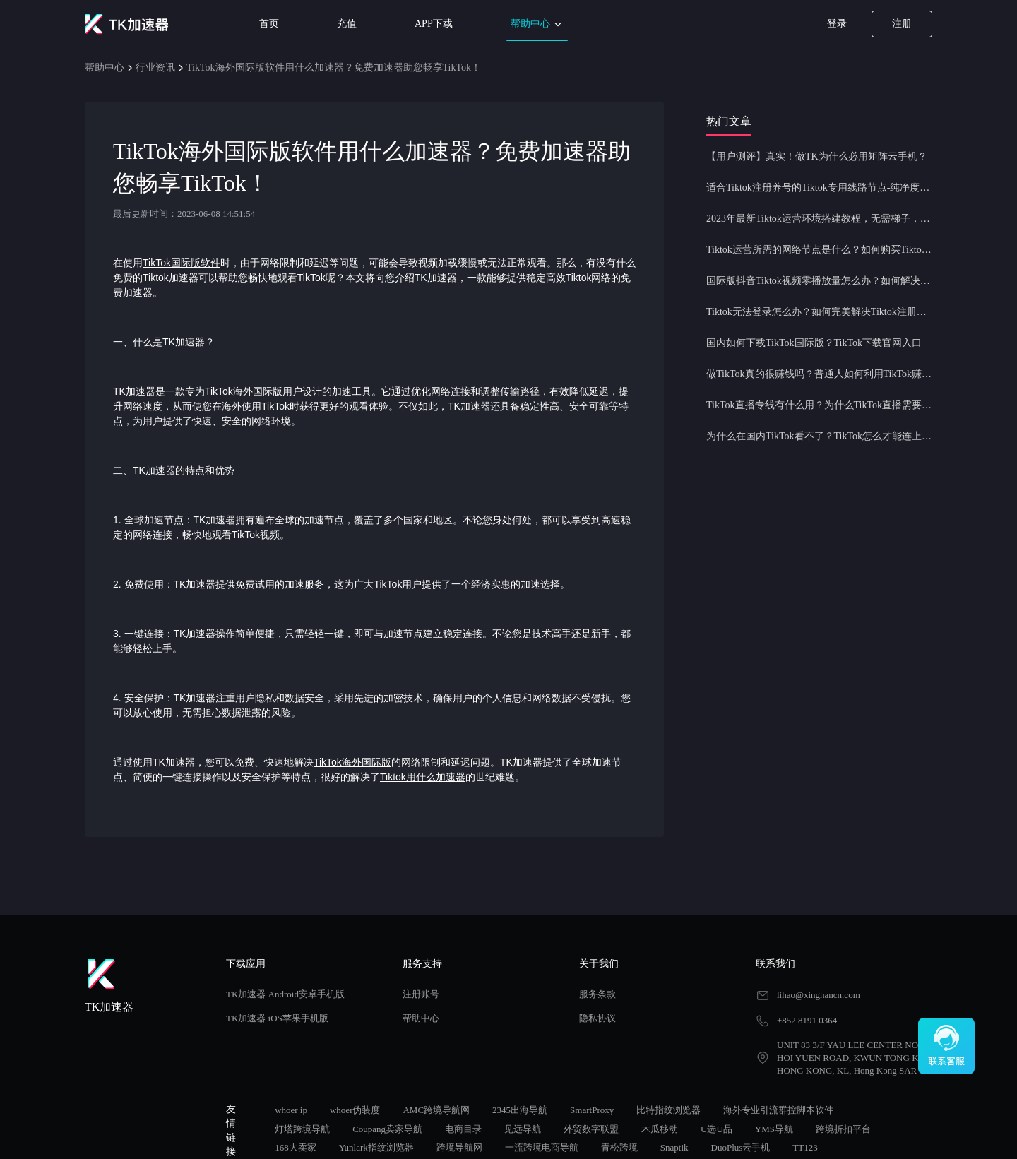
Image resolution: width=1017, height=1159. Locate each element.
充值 (347, 23)
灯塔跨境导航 (302, 1129)
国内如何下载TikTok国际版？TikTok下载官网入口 (814, 343)
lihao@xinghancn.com (818, 994)
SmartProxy (592, 1110)
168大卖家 (295, 1147)
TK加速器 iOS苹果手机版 (277, 1018)
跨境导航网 (459, 1147)
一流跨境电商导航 (541, 1147)
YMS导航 (774, 1129)
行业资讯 (155, 67)
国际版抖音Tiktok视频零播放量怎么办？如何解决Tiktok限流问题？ (819, 280)
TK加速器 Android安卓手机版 (285, 994)
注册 (902, 23)
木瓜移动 (659, 1129)
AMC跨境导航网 (436, 1110)
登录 (837, 23)
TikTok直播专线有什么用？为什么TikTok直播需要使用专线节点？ (819, 405)
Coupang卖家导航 (387, 1129)
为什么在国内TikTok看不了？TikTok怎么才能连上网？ (819, 436)
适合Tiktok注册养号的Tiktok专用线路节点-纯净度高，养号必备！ (819, 187)
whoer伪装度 (355, 1110)
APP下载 (434, 23)
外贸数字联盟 (591, 1129)
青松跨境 (619, 1147)
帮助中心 (537, 24)
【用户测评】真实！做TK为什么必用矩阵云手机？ (816, 156)
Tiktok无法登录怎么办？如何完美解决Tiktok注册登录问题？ (819, 312)
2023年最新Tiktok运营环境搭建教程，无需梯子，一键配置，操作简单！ (819, 218)
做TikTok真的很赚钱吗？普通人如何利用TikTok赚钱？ (819, 374)
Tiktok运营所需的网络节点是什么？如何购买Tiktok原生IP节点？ (819, 249)
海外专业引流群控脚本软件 (778, 1110)
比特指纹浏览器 (668, 1110)
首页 (269, 23)
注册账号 (421, 994)
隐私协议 (597, 1018)
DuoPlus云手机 (741, 1147)
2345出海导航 (519, 1110)
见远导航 (522, 1129)
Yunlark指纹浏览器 (376, 1147)
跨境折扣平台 (843, 1129)
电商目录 (463, 1129)
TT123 (804, 1147)
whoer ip (291, 1110)
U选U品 (716, 1129)
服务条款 (597, 994)
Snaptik (674, 1147)
